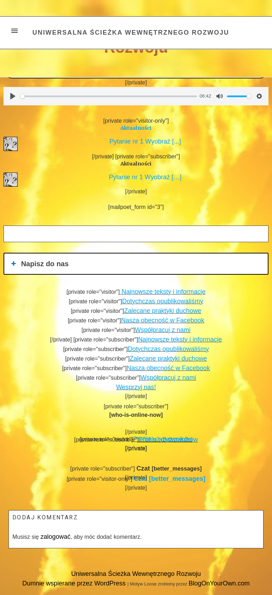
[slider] (108, 96)
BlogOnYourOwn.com (218, 583)
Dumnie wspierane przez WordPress (75, 583)
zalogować (55, 536)
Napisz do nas (39, 264)
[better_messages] (169, 478)
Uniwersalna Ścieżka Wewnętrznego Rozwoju (131, 32)
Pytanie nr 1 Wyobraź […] (144, 177)
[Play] (12, 96)
